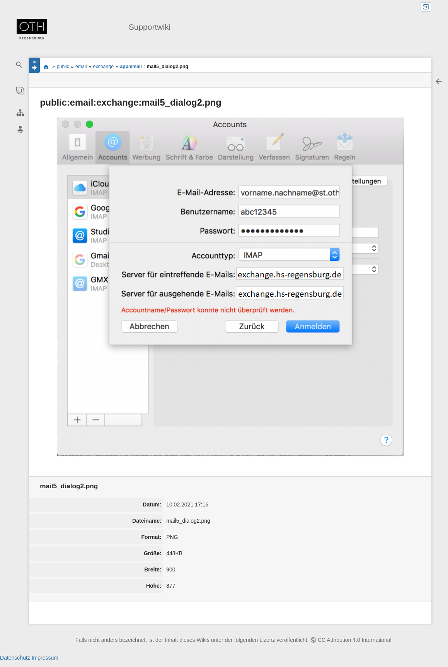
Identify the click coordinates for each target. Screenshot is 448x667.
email (81, 66)
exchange (103, 66)
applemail (131, 66)
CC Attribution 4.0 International (355, 640)
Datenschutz (15, 658)
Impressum (45, 658)
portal (45, 66)
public (63, 66)
